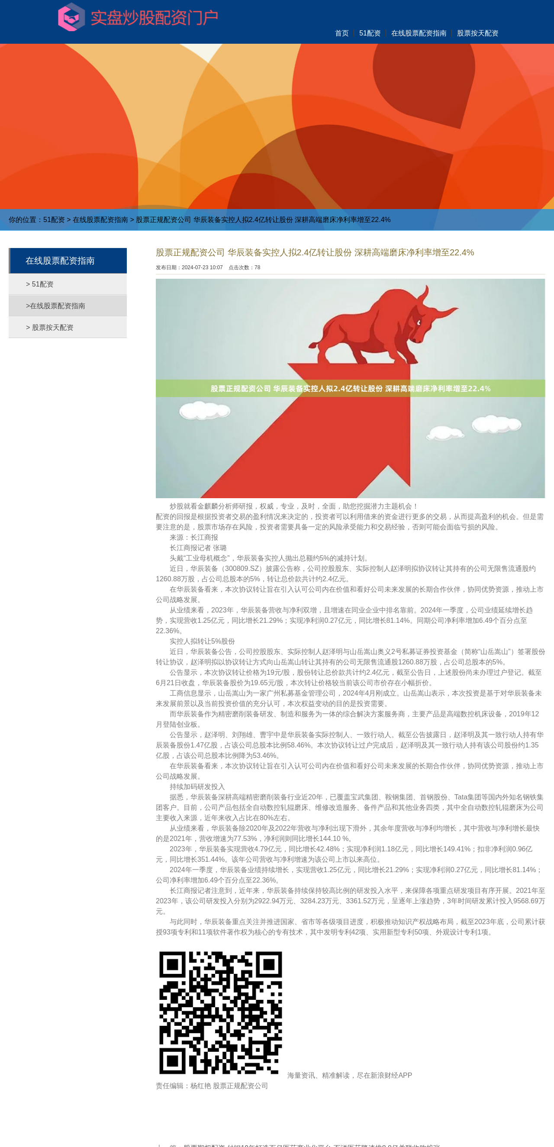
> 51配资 (40, 284)
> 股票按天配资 (50, 327)
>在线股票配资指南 (55, 305)
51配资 (54, 219)
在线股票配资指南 (100, 219)
